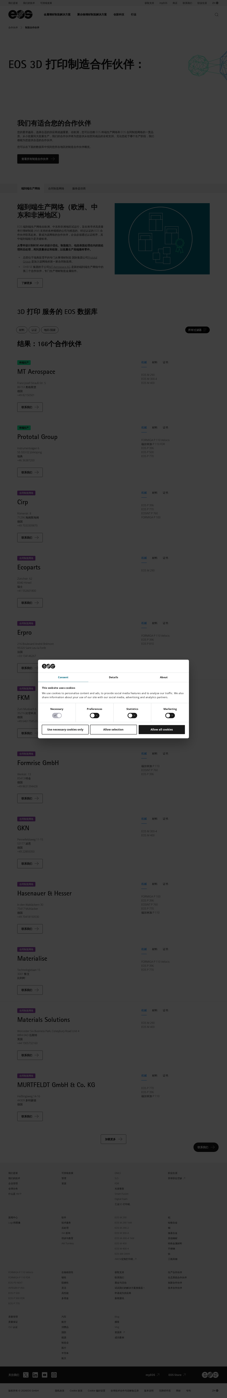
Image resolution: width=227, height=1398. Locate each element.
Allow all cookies (162, 729)
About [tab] (164, 677)
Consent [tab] (63, 677)
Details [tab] (113, 677)
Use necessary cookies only (65, 729)
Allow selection (113, 729)
